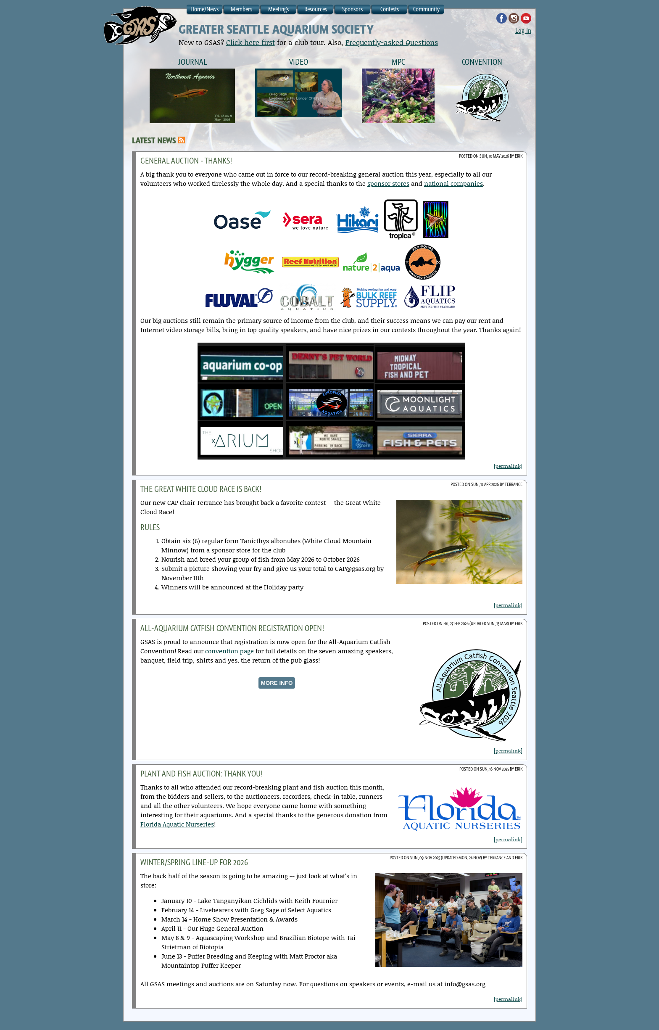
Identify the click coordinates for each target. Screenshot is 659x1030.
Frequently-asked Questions (391, 42)
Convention (482, 62)
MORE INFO (277, 683)
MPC (398, 62)
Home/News (204, 9)
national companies (453, 183)
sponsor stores (388, 183)
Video (298, 62)
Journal (192, 62)
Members (241, 9)
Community (426, 9)
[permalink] (508, 466)
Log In (523, 30)
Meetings (278, 9)
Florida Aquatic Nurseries (177, 824)
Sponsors (352, 9)
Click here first (250, 42)
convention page (229, 650)
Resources (315, 9)
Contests (389, 9)
